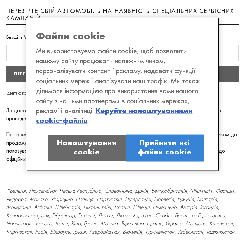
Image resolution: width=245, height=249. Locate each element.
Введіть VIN (18, 37)
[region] (122, 94)
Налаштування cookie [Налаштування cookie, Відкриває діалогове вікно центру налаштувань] (87, 147)
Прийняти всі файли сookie (165, 147)
